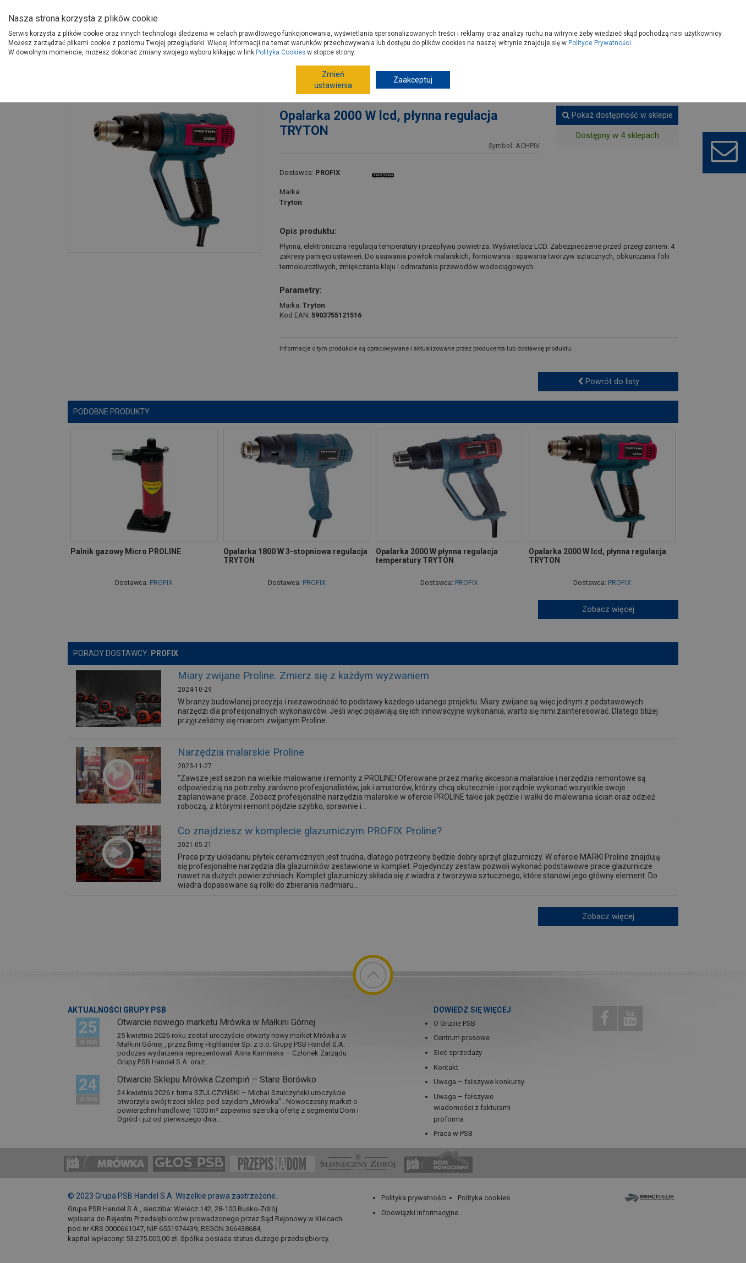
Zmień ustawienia (333, 80)
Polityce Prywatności (599, 43)
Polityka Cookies (280, 52)
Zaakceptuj (412, 79)
